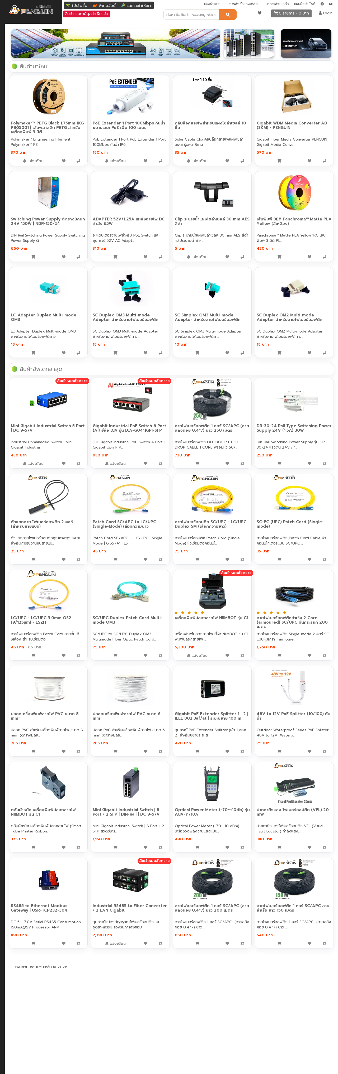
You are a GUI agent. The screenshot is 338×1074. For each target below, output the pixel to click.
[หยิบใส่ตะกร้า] (85, 160)
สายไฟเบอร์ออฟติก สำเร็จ (27, 105)
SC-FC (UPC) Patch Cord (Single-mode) (296, 615)
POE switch (17, 42)
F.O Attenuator (20, 168)
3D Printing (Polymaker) (28, 316)
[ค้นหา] (228, 14)
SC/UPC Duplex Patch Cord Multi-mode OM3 (163, 711)
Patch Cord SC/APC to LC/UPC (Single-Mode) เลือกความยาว (163, 617)
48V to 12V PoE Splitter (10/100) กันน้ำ (296, 807)
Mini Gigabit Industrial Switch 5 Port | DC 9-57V (97, 519)
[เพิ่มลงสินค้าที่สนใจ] (110, 160)
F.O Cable (15, 95)
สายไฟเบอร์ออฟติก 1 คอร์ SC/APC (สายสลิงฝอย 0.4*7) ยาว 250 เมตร (231, 521)
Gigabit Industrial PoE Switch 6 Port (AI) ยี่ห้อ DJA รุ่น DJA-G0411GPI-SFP (165, 521)
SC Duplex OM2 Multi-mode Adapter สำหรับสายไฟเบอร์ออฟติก (97, 410)
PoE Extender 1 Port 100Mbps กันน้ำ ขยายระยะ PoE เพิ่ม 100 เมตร (165, 122)
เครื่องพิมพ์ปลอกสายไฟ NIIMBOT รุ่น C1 (234, 711)
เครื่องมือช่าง (17, 263)
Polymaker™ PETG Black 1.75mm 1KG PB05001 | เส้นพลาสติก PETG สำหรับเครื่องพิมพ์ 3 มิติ (93, 124)
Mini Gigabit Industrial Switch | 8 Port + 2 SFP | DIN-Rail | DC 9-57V (165, 905)
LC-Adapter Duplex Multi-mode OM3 (162, 312)
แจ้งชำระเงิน (213, 4)
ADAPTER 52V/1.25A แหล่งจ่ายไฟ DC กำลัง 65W (233, 216)
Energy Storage (20, 306)
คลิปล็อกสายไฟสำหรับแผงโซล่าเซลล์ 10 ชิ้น (231, 120)
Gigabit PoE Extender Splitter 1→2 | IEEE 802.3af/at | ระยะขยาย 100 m (233, 809)
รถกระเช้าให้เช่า (138, 5)
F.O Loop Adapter (23, 158)
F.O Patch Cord (20, 116)
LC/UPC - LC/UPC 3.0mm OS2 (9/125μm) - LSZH (97, 711)
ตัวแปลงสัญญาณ (21, 73)
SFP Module (17, 63)
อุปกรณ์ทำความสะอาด (24, 221)
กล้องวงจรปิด (18, 242)
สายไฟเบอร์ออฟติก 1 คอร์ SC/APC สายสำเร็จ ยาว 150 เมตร (297, 1001)
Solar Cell (15, 295)
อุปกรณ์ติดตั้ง (18, 232)
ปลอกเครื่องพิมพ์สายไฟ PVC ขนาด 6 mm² (161, 807)
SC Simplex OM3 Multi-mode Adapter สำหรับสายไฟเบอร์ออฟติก (302, 314)
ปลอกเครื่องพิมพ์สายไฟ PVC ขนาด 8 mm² (93, 807)
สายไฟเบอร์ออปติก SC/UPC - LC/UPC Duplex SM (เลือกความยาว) (233, 617)
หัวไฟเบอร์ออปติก (21, 179)
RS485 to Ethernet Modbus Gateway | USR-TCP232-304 (95, 999)
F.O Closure (17, 189)
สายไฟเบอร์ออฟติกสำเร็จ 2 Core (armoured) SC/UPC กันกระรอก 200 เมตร (302, 713)
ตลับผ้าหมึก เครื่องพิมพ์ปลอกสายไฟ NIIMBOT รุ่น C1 (97, 903)
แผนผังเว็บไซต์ (304, 4)
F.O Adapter (18, 137)
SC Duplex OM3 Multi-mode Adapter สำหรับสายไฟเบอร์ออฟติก (233, 314)
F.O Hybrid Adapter (24, 147)
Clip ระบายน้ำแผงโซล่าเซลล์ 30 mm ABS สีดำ (300, 216)
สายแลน (13, 274)
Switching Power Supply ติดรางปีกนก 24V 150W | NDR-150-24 (163, 218)
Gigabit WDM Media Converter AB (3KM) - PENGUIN (294, 122)
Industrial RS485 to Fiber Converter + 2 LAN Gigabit (162, 999)
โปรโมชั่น (79, 5)
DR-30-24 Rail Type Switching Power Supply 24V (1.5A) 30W (302, 519)
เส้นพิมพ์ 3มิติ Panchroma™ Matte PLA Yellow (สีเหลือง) (94, 312)
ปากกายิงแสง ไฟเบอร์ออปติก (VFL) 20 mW (298, 903)
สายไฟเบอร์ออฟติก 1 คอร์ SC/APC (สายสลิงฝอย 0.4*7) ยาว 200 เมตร (231, 1001)
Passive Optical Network (28, 200)
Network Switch (20, 31)
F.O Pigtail (16, 126)
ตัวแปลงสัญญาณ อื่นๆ (25, 84)
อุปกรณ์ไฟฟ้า (17, 253)
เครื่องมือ (14, 211)
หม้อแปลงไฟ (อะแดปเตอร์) (28, 284)
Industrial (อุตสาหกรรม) (26, 52)
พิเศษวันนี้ (107, 5)
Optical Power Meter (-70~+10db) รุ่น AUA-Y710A (231, 903)
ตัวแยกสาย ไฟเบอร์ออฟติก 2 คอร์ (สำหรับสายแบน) (93, 615)
